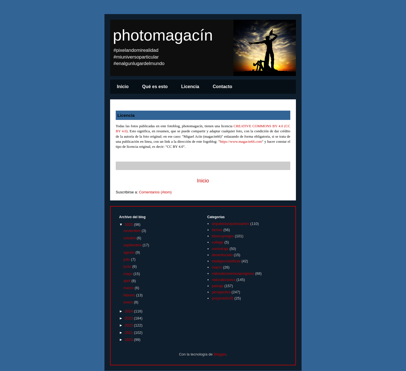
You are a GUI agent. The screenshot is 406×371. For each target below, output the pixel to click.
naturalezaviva (223, 280)
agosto (130, 252)
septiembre (133, 245)
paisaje (217, 286)
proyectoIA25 (222, 298)
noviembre (133, 231)
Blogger (220, 354)
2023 (129, 318)
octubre (130, 238)
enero (129, 302)
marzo (129, 288)
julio (127, 259)
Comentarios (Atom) (155, 192)
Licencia (190, 86)
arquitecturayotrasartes (230, 224)
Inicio (123, 86)
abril (127, 281)
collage (217, 242)
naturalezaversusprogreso (233, 273)
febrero (130, 295)
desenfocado (222, 255)
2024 (129, 311)
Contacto (222, 86)
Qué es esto (155, 86)
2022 (129, 325)
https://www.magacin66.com (241, 141)
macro (217, 267)
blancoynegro (223, 236)
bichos (217, 230)
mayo (128, 274)
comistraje (220, 249)
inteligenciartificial (226, 261)
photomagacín (163, 35)
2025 (129, 224)
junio (128, 266)
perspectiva (221, 292)
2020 (129, 340)
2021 (129, 332)
